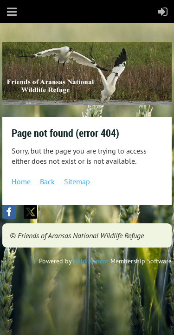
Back (47, 181)
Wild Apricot (91, 261)
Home (21, 181)
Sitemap (77, 181)
